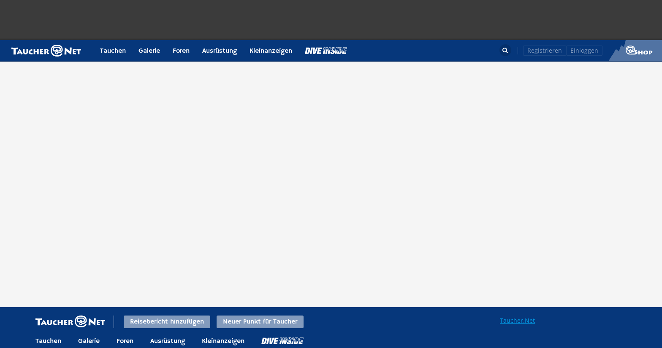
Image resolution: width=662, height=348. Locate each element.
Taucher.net (46, 51)
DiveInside (282, 340)
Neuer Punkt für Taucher (260, 322)
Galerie (149, 51)
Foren (181, 51)
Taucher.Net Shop (635, 50)
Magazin (325, 50)
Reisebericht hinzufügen (167, 322)
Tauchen (113, 51)
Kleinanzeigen (271, 51)
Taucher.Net (517, 320)
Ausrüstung (219, 51)
